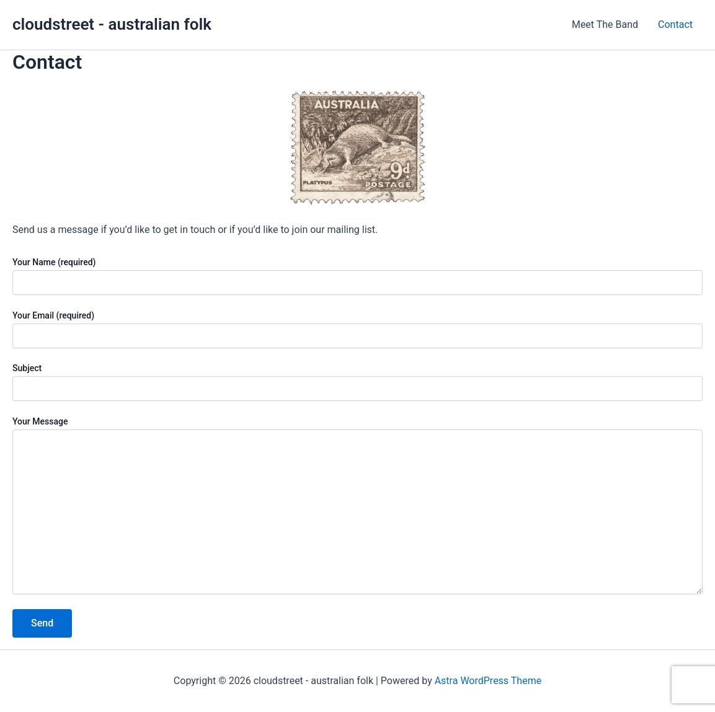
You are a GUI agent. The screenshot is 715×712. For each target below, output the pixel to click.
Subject (357, 382)
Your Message (357, 506)
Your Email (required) (357, 329)
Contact (675, 24)
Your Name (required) (357, 276)
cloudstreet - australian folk (111, 24)
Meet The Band (605, 24)
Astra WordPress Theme (488, 681)
